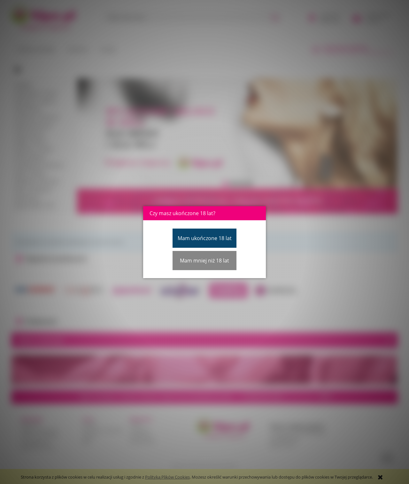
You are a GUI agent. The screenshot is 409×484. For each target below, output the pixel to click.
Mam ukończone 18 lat (205, 238)
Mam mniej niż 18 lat (204, 260)
